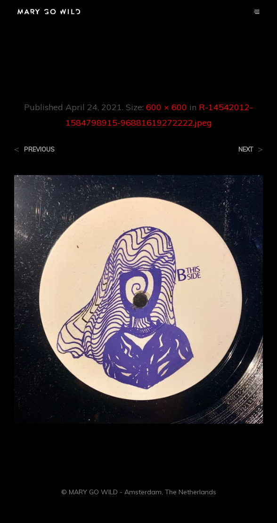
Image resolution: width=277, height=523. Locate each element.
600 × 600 (166, 107)
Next (245, 149)
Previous (39, 149)
